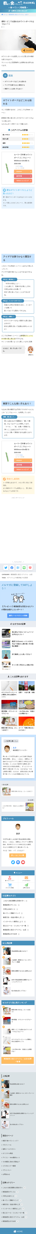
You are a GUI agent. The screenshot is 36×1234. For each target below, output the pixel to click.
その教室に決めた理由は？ (11, 1162)
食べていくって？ (9, 878)
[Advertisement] (18, 230)
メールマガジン (26, 878)
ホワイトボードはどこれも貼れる (15, 81)
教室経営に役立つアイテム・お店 (21, 574)
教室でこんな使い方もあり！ (14, 89)
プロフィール (7, 1145)
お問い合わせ (26, 885)
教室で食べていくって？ (11, 1141)
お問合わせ (6, 1174)
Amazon (19, 171)
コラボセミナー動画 (9, 1166)
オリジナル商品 (9, 885)
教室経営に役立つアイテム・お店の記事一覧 (17, 1060)
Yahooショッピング (22, 180)
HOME (18, 1231)
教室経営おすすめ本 (11, 934)
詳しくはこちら (17, 855)
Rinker (21, 166)
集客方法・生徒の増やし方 (13, 917)
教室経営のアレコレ (11, 905)
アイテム (11, 578)
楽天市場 (19, 176)
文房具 (26, 578)
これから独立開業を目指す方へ (15, 901)
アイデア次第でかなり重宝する (15, 85)
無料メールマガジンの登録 (18, 615)
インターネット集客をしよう (14, 922)
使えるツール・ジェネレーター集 (16, 926)
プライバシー (7, 1170)
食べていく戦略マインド (13, 913)
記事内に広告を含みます (18, 11)
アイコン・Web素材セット (11, 1157)
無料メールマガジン (9, 1149)
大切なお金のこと (10, 909)
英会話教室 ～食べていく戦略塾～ (18, 4)
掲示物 (19, 578)
